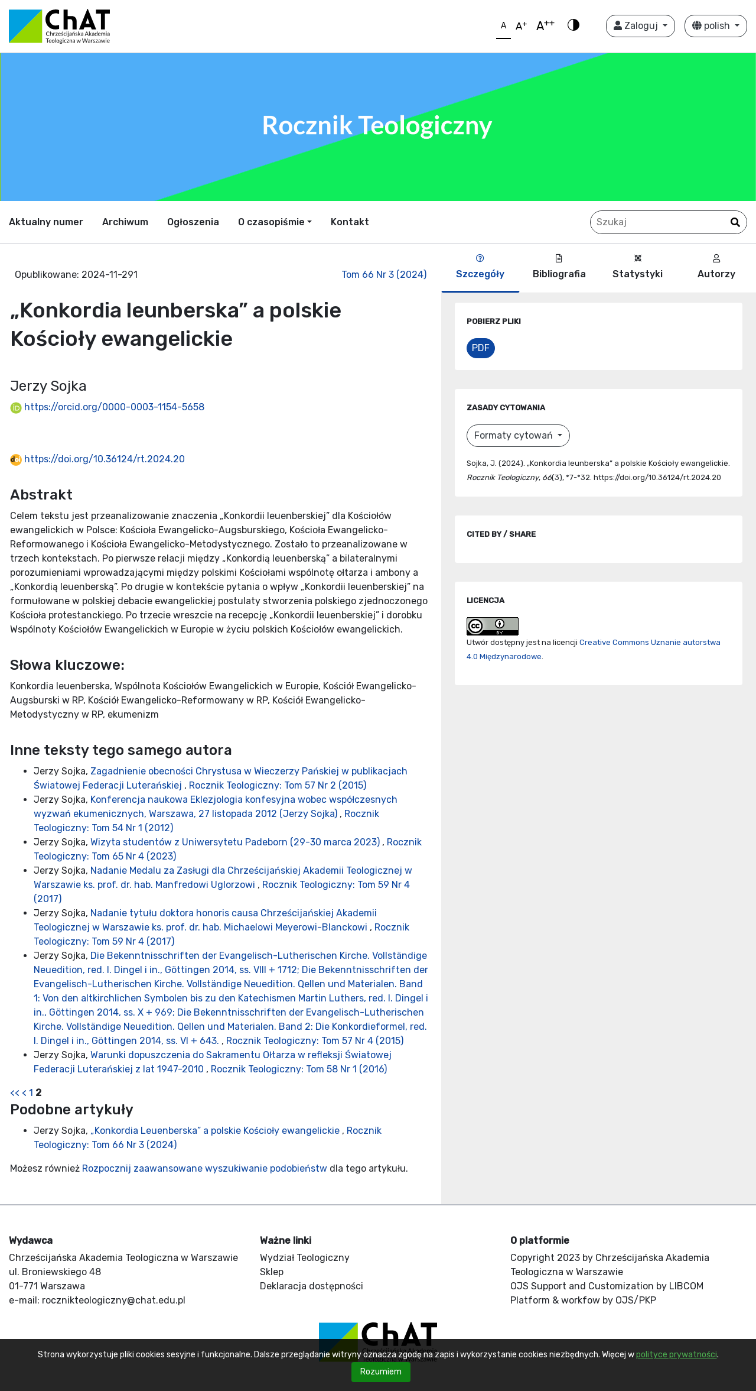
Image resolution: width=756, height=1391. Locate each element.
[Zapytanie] (669, 222)
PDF (481, 348)
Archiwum (125, 222)
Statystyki (637, 267)
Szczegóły (480, 267)
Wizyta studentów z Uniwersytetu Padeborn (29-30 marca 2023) (236, 842)
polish (712, 25)
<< (14, 1092)
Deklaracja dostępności (311, 1286)
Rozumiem (381, 1372)
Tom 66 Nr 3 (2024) (383, 274)
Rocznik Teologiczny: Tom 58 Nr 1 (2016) (299, 1069)
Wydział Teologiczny (305, 1257)
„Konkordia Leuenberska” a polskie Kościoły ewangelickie (216, 1130)
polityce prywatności (676, 1355)
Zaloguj (637, 25)
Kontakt (350, 222)
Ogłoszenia (193, 222)
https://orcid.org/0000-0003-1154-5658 (107, 407)
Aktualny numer (46, 222)
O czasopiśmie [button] (271, 222)
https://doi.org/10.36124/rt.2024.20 (97, 459)
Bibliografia (559, 267)
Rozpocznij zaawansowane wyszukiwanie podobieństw (204, 1168)
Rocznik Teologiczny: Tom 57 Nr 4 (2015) (314, 1040)
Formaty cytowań (514, 435)
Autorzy (716, 267)
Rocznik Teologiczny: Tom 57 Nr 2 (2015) (277, 785)
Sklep (272, 1271)
